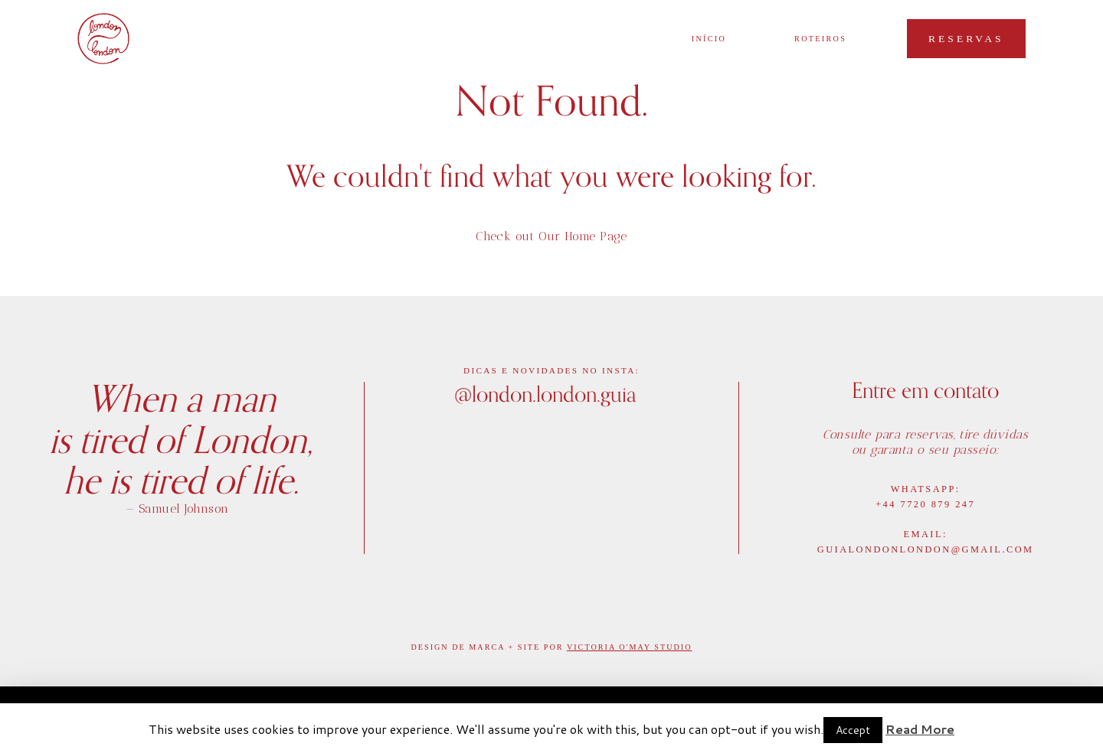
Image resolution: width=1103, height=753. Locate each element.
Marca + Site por (518, 647)
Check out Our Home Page (551, 236)
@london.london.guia (545, 393)
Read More (919, 729)
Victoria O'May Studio (629, 647)
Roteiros (820, 39)
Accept (853, 730)
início (709, 39)
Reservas (966, 38)
